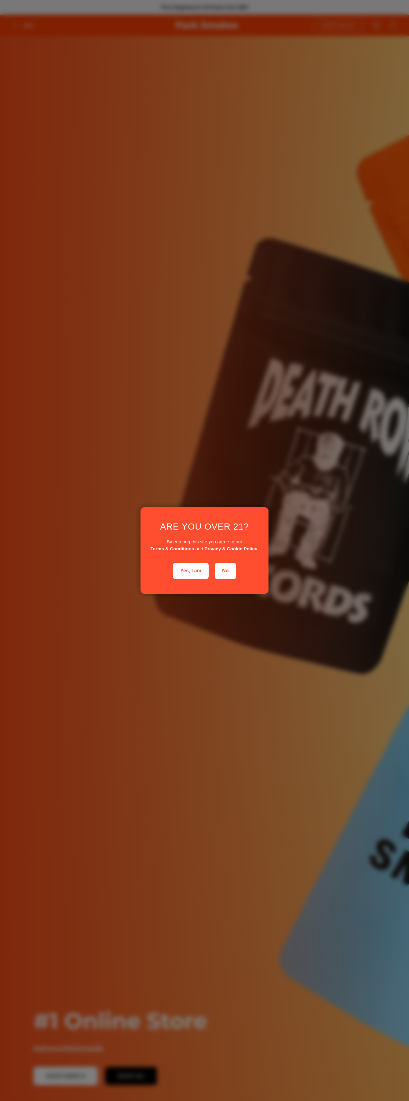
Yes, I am (190, 570)
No (225, 570)
